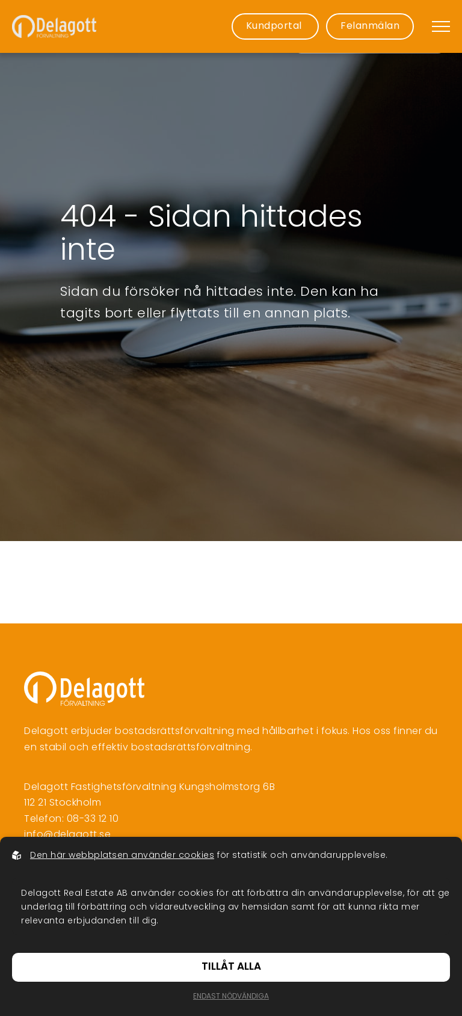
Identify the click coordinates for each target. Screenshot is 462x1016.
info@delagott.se (67, 835)
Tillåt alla (231, 967)
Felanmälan (369, 26)
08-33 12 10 (93, 819)
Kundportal (275, 26)
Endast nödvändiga (231, 997)
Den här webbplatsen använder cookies (122, 856)
